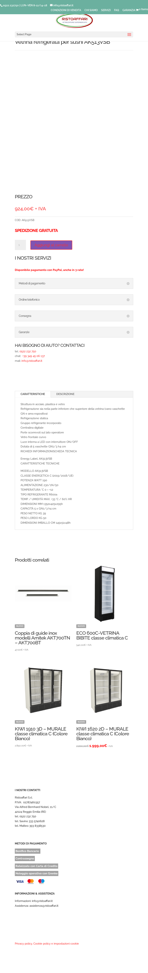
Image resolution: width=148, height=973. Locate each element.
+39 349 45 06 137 (33, 356)
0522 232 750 (27, 351)
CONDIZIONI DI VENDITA (66, 10)
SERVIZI (106, 10)
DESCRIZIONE (65, 394)
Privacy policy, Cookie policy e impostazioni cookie (47, 943)
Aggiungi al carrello (51, 245)
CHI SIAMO (91, 10)
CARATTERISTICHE (33, 394)
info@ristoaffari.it (31, 360)
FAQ (116, 10)
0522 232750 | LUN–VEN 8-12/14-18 (25, 5)
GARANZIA (128, 10)
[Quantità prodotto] (20, 245)
